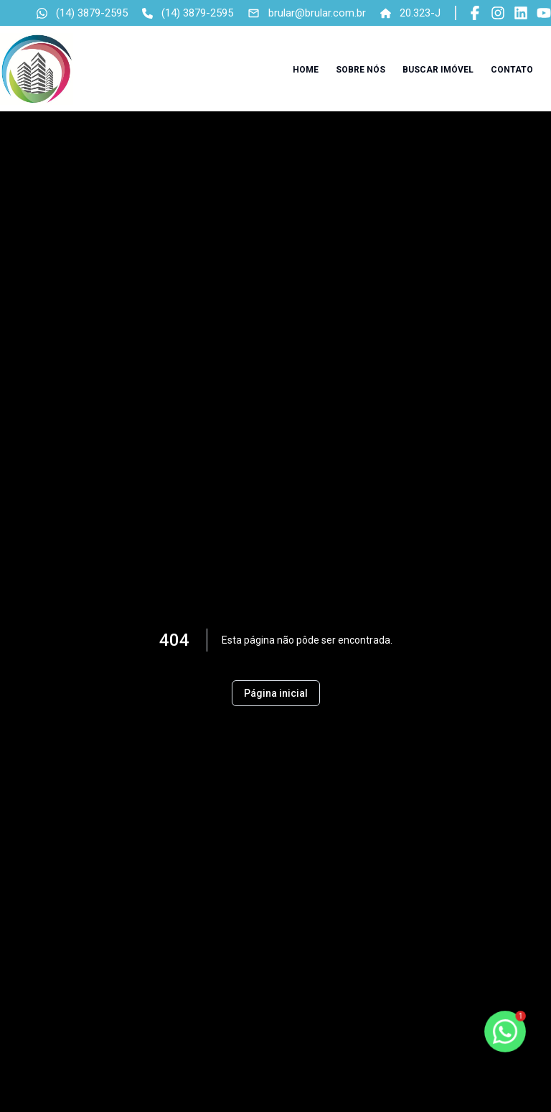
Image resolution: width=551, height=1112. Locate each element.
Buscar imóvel (438, 70)
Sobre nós (360, 70)
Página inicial (276, 693)
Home (306, 70)
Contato (512, 70)
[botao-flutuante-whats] (504, 1031)
